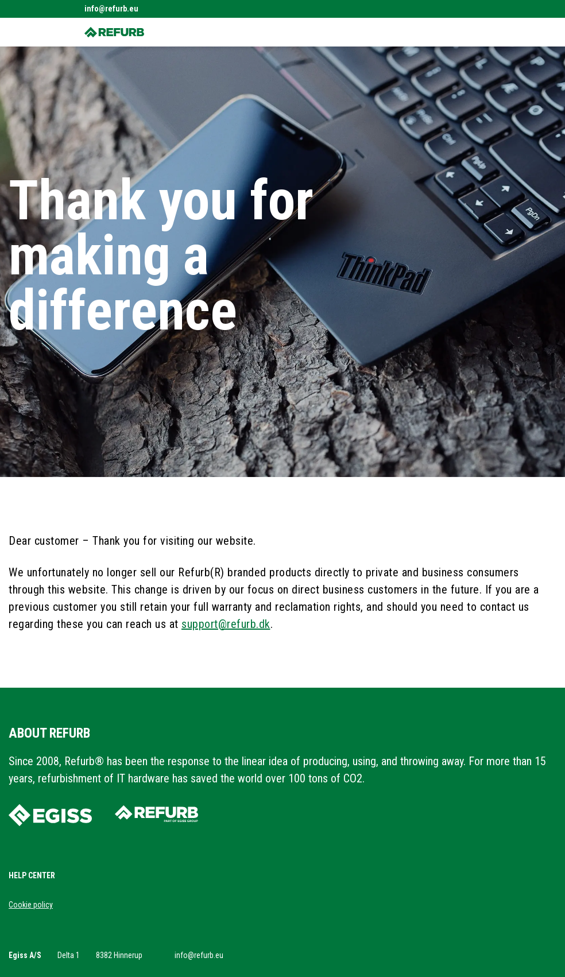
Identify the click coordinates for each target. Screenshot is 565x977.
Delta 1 (68, 955)
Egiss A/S (25, 955)
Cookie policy (31, 904)
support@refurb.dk (225, 624)
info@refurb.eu (111, 8)
